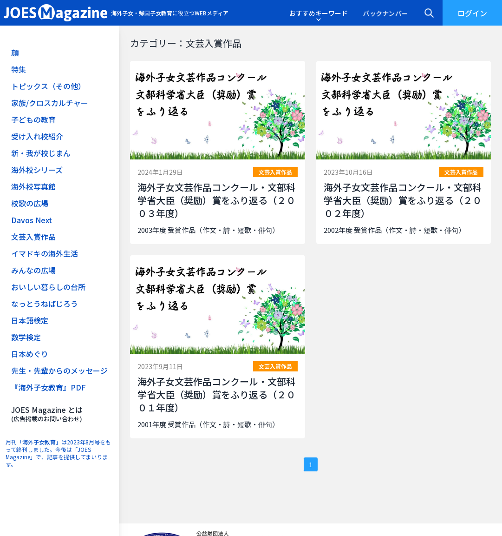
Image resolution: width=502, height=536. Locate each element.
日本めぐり (29, 353)
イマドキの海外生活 (44, 253)
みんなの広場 (33, 270)
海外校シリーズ (37, 169)
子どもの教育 (33, 119)
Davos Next (31, 219)
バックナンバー (385, 13)
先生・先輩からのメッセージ (59, 370)
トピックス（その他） (48, 86)
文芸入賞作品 (33, 236)
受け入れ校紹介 (37, 136)
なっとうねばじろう (44, 303)
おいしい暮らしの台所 (48, 286)
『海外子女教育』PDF (48, 387)
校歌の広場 (29, 203)
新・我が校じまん (41, 153)
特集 (18, 69)
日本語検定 (29, 320)
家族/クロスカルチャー (49, 102)
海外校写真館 (33, 186)
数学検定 (26, 337)
